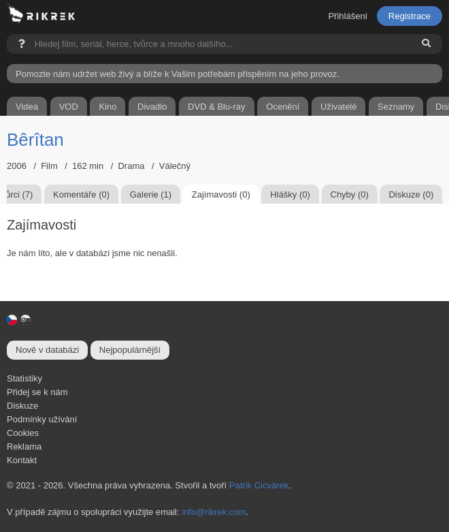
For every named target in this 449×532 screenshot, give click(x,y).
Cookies (23, 433)
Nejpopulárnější (130, 350)
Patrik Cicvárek (258, 485)
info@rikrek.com (214, 512)
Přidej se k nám (37, 392)
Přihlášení (347, 16)
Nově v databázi (47, 350)
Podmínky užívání (42, 419)
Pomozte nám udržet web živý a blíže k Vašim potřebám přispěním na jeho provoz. (177, 74)
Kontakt (22, 460)
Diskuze (22, 406)
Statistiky (24, 378)
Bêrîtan (35, 139)
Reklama (24, 446)
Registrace (409, 16)
